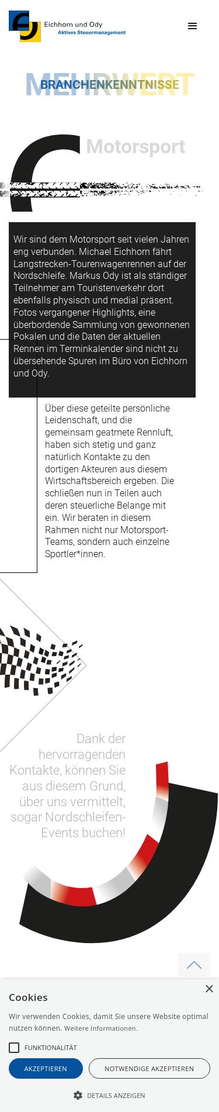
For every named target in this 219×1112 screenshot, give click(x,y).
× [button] (208, 989)
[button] (192, 26)
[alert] (109, 1045)
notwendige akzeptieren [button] (149, 1068)
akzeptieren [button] (46, 1068)
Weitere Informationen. (101, 1028)
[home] (67, 26)
